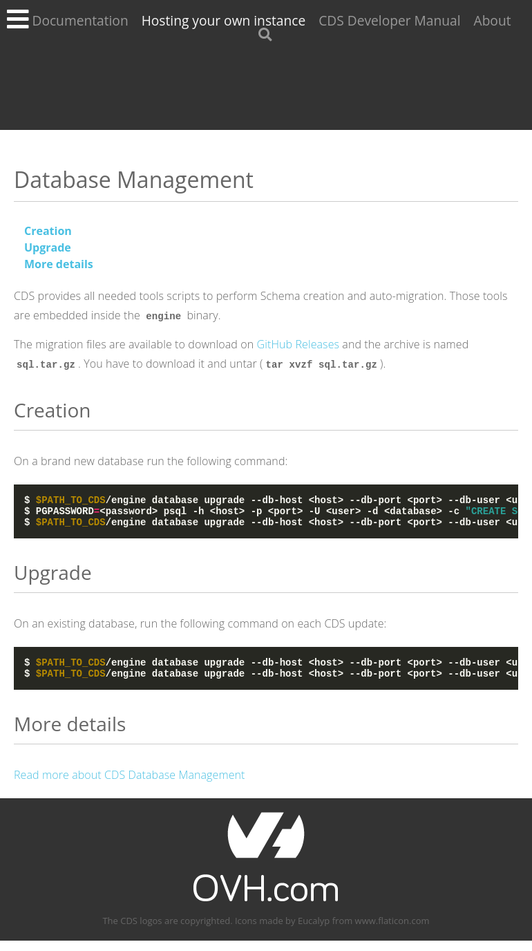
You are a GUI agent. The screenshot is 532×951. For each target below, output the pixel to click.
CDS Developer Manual (389, 20)
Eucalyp (314, 931)
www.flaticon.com (392, 931)
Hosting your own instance (224, 20)
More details (58, 264)
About (492, 20)
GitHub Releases (298, 344)
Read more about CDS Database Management (129, 785)
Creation (48, 230)
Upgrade (47, 247)
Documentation (80, 20)
